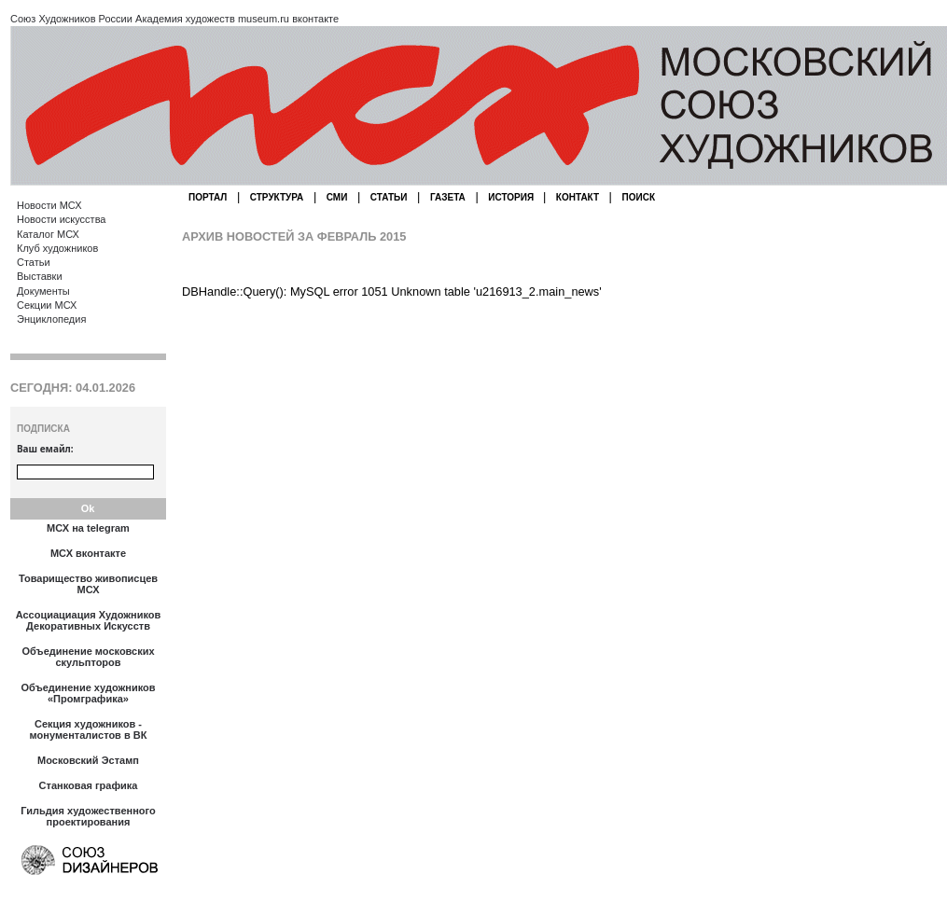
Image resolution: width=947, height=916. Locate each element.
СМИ (337, 197)
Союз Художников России (71, 18)
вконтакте (315, 18)
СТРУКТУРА (277, 197)
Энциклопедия (51, 319)
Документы (43, 291)
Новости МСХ (49, 205)
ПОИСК (638, 197)
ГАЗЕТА (448, 197)
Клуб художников (57, 248)
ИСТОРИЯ (512, 197)
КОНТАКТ (577, 197)
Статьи (33, 262)
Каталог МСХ (48, 234)
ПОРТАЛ (207, 197)
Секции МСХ (47, 305)
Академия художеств (185, 18)
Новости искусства (61, 219)
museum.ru (263, 18)
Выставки (40, 276)
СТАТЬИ (389, 197)
